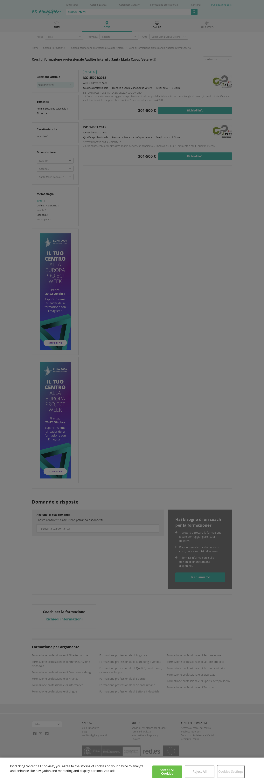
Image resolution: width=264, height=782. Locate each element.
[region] (132, 770)
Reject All (199, 771)
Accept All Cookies (167, 772)
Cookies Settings (230, 771)
